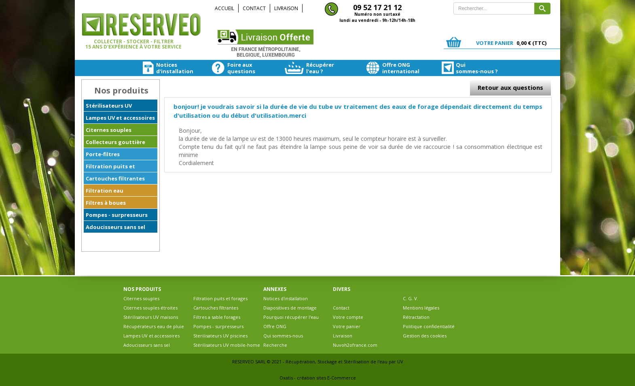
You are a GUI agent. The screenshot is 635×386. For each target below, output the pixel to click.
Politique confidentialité (429, 326)
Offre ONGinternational (388, 68)
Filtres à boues (106, 202)
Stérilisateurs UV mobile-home (226, 345)
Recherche (275, 345)
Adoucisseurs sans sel (115, 227)
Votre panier (346, 326)
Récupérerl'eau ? (309, 68)
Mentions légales (421, 308)
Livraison (286, 8)
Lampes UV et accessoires (120, 117)
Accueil (224, 8)
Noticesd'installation (161, 68)
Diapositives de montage (290, 308)
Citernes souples (108, 130)
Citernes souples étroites (150, 308)
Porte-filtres (103, 154)
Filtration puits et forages (110, 167)
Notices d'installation (285, 298)
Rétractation (416, 317)
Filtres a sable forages (216, 317)
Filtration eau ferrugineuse (104, 192)
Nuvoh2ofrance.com (355, 345)
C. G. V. (410, 298)
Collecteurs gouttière (115, 142)
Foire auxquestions (231, 68)
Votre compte (348, 317)
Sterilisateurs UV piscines (220, 336)
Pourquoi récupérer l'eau (291, 317)
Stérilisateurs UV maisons (150, 317)
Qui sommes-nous (283, 336)
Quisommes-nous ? (463, 68)
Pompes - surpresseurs (117, 214)
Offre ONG (274, 326)
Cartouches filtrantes (115, 178)
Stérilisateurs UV (109, 105)
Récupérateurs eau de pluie (153, 326)
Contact (254, 8)
